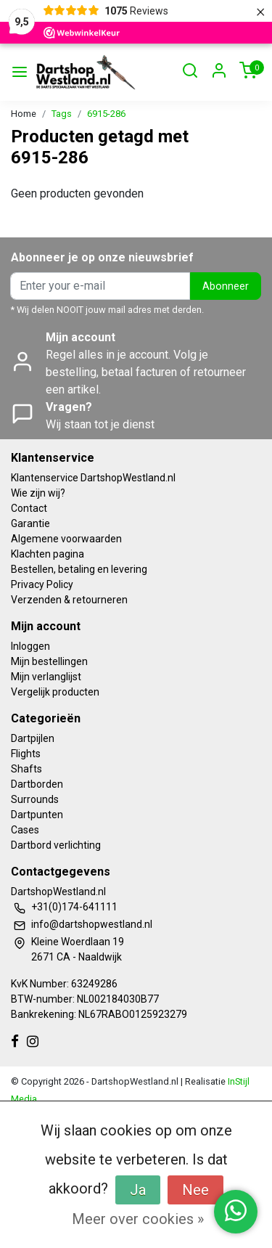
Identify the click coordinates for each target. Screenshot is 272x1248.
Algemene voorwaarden (66, 539)
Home (23, 113)
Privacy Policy (42, 584)
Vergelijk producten (55, 692)
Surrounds (35, 799)
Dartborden (37, 784)
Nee (195, 1190)
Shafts (26, 769)
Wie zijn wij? (38, 493)
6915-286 (106, 113)
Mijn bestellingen (49, 661)
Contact (29, 508)
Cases (25, 830)
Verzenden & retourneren (69, 599)
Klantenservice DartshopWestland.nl (93, 478)
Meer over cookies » (138, 1219)
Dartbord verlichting (56, 845)
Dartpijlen (32, 738)
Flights (26, 753)
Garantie (30, 523)
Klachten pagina (47, 554)
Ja (138, 1190)
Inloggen (30, 646)
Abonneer (225, 286)
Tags (61, 113)
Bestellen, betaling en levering (79, 569)
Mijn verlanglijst (46, 676)
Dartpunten (37, 814)
